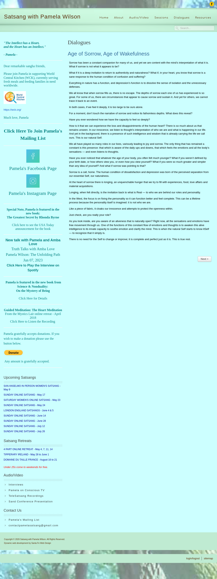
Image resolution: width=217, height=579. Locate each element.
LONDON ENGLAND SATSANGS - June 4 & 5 (29, 410)
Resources (203, 17)
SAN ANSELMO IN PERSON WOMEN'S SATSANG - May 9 (32, 388)
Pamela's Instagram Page (33, 193)
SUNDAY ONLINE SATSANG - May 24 (24, 405)
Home (103, 17)
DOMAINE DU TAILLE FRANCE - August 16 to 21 (30, 459)
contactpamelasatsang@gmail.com (33, 525)
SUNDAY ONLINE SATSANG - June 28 (25, 421)
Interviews (16, 484)
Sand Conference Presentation (31, 501)
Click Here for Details (33, 298)
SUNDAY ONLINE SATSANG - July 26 (24, 431)
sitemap (208, 558)
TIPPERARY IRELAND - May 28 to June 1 (26, 454)
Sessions (161, 17)
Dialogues (181, 17)
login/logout (193, 558)
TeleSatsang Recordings (26, 495)
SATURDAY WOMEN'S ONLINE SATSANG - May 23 (32, 400)
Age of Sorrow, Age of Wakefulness (108, 54)
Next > (204, 258)
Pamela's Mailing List (24, 519)
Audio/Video (139, 17)
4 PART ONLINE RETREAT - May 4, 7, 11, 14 (28, 449)
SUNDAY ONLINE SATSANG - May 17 (24, 394)
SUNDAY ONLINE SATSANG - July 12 (24, 426)
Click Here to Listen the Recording (32, 321)
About (119, 17)
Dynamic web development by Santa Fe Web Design (27, 543)
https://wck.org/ (12, 109)
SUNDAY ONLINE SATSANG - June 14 (25, 415)
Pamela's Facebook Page (33, 168)
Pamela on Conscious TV (27, 490)
